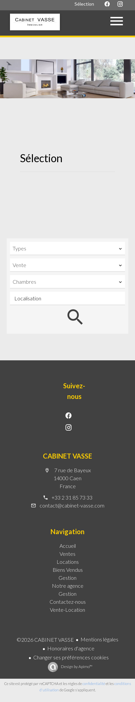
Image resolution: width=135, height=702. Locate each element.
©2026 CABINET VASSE (45, 639)
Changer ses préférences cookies (71, 657)
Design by (76, 666)
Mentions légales (99, 639)
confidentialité (93, 683)
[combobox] (67, 248)
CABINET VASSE (67, 456)
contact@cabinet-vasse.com (72, 505)
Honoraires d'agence (70, 648)
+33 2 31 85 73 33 (72, 497)
